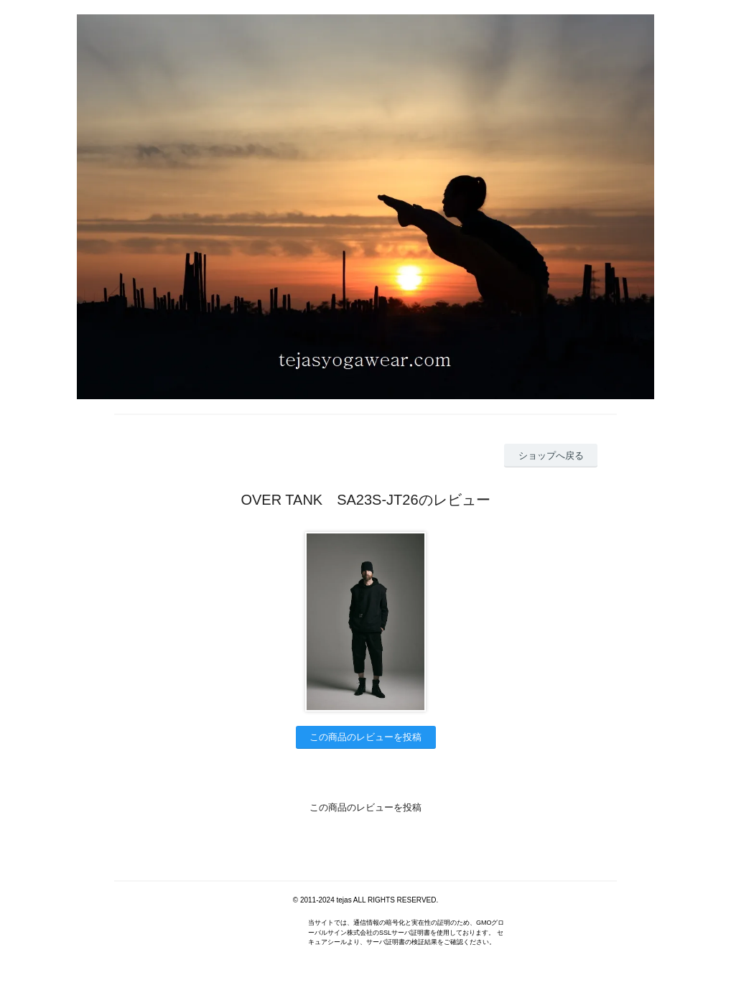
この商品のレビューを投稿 (365, 737)
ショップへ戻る (551, 455)
